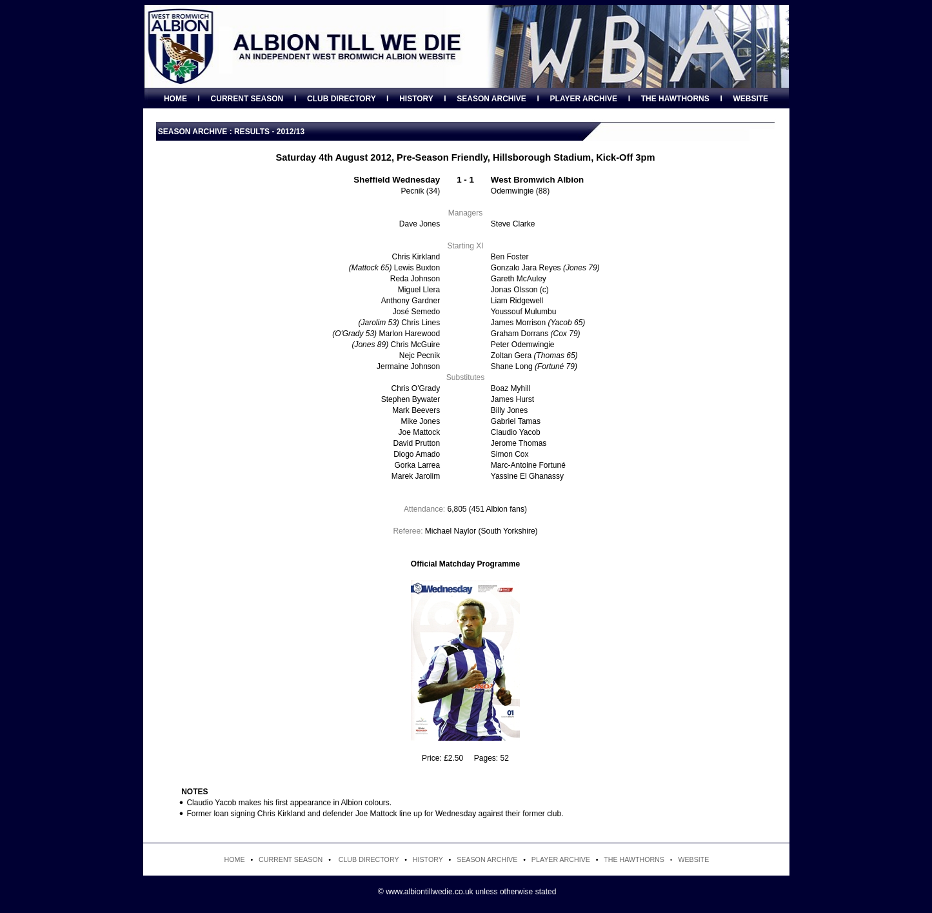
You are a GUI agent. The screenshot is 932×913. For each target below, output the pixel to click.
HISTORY (416, 98)
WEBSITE (750, 98)
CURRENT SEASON (247, 98)
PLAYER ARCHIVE (583, 98)
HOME (175, 98)
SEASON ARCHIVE (491, 98)
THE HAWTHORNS (675, 98)
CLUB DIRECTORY (341, 98)
